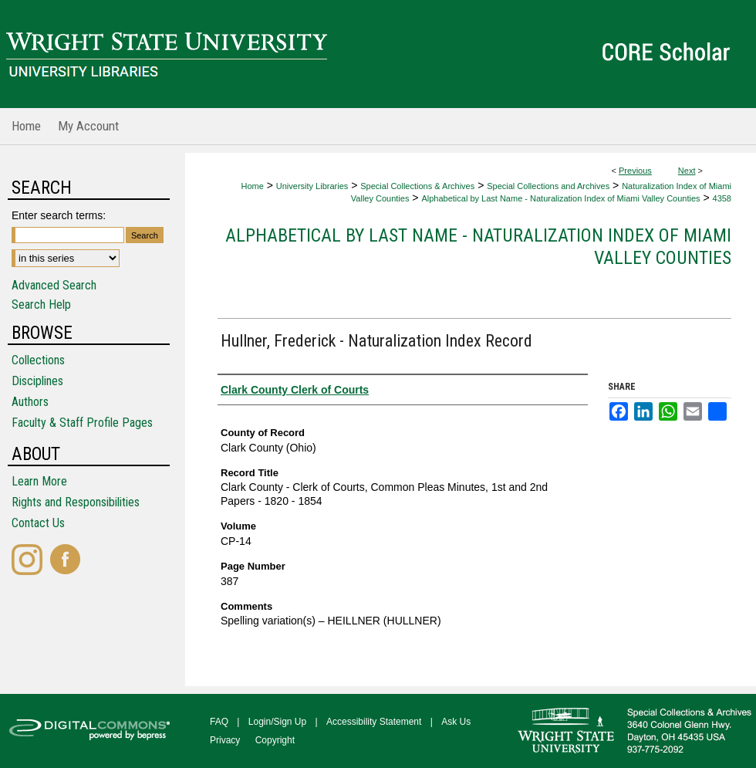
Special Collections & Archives (417, 186)
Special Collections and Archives (548, 186)
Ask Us (456, 721)
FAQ (219, 721)
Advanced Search (54, 285)
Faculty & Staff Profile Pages (82, 422)
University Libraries (312, 186)
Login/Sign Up (277, 721)
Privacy (225, 740)
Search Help (41, 304)
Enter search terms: (59, 215)
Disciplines (37, 381)
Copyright (275, 740)
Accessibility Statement (373, 721)
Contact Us (38, 523)
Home (252, 186)
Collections (38, 360)
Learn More (39, 481)
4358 (722, 198)
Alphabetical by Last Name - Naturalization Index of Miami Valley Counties (560, 198)
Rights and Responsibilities (76, 502)
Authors (30, 401)
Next (687, 170)
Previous (635, 170)
